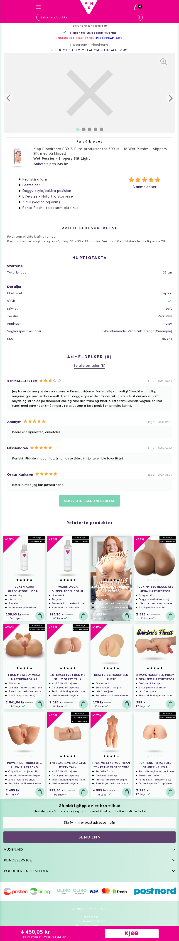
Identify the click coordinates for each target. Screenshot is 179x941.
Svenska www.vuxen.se (89, 921)
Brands (86, 25)
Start (76, 25)
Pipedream (100, 25)
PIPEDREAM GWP (109, 38)
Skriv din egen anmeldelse (89, 501)
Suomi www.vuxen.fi (89, 925)
